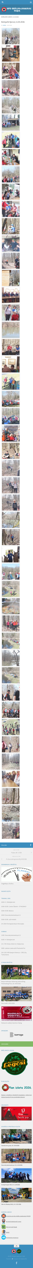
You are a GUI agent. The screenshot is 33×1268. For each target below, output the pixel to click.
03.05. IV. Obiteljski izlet (8, 940)
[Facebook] (31, 845)
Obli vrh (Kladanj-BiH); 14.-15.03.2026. (11, 1204)
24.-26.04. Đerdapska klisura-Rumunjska (12, 924)
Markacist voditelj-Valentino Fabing (11, 1023)
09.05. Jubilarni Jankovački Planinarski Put (13, 948)
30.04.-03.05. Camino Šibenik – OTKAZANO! (13, 906)
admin (4, 25)
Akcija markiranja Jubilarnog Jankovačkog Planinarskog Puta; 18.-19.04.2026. (13, 982)
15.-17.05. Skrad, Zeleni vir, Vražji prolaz (12, 944)
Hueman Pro (24, 1259)
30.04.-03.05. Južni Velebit (8, 919)
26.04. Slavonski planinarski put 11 (11, 915)
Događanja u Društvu (7, 884)
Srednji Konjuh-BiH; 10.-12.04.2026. (10, 1185)
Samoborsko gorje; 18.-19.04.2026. (10, 1145)
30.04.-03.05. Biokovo (7, 911)
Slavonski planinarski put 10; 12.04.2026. (12, 1165)
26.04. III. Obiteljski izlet (8, 902)
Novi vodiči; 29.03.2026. (8, 1003)
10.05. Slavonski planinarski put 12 (11, 935)
